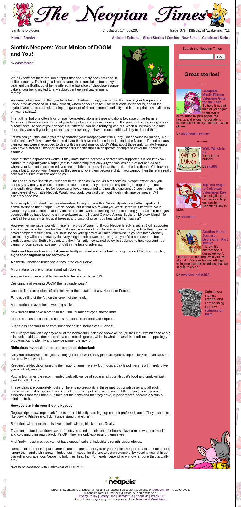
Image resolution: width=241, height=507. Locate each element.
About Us (142, 496)
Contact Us (125, 496)
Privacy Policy (87, 496)
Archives (30, 37)
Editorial (134, 37)
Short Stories (153, 37)
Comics (173, 37)
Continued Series (216, 37)
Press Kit (157, 496)
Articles (118, 37)
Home (16, 37)
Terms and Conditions (151, 499)
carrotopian (24, 63)
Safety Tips (107, 496)
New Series (191, 37)
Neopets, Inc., (161, 489)
